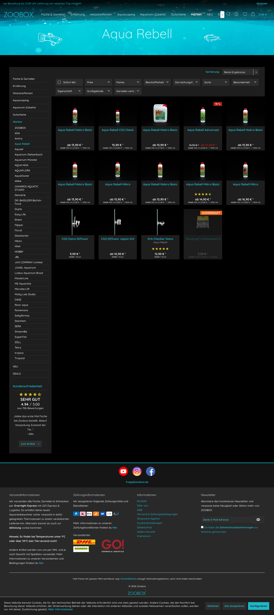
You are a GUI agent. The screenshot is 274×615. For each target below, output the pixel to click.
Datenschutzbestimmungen (237, 527)
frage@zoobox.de (137, 482)
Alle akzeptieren (234, 606)
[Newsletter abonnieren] (258, 519)
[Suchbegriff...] (229, 22)
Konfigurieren (258, 606)
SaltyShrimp (22, 315)
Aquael (19, 149)
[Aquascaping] (126, 14)
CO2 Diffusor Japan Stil (117, 239)
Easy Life (20, 214)
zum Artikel (30, 443)
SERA (18, 326)
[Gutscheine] (178, 14)
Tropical (20, 358)
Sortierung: (213, 71)
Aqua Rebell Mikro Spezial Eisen (117, 184)
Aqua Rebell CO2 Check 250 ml (118, 130)
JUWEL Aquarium (25, 267)
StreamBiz (21, 331)
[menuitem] (237, 14)
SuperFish (21, 337)
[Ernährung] (77, 14)
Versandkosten (128, 578)
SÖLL (18, 342)
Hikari (18, 241)
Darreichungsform (186, 82)
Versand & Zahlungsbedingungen (157, 514)
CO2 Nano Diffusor (75, 239)
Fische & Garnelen (24, 78)
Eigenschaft (65, 91)
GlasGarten (22, 235)
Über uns (142, 505)
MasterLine (21, 278)
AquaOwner (22, 175)
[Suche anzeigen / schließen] (228, 14)
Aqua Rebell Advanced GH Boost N (203, 130)
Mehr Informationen (60, 609)
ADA (17, 133)
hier (41, 563)
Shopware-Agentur (148, 518)
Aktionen (262, 3)
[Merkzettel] (245, 14)
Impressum (144, 536)
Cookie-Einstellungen (149, 523)
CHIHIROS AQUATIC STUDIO (26, 188)
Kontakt (142, 501)
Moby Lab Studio (25, 294)
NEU (15, 366)
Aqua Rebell (22, 143)
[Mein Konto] (237, 14)
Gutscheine (19, 114)
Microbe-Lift (22, 289)
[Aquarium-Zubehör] (153, 14)
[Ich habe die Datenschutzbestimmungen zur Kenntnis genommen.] (202, 527)
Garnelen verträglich (128, 91)
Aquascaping (21, 100)
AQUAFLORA (22, 170)
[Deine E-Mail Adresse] (226, 519)
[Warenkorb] (261, 14)
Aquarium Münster (26, 159)
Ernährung (19, 86)
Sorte (207, 82)
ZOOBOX (20, 128)
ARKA (18, 181)
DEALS (17, 373)
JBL (17, 257)
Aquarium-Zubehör (24, 107)
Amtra (18, 138)
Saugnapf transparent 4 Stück (203, 239)
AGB (139, 510)
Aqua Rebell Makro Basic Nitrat (245, 130)
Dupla (18, 209)
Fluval (18, 230)
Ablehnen (213, 606)
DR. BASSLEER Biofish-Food (28, 202)
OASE (18, 299)
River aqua (21, 305)
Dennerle (20, 195)
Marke (120, 82)
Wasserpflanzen (23, 93)
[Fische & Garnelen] (53, 14)
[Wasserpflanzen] (101, 14)
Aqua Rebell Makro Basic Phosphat (75, 184)
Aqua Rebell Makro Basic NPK (75, 130)
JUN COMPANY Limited (28, 262)
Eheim (18, 219)
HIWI (17, 246)
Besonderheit (242, 82)
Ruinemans (21, 310)
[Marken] (196, 14)
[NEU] (209, 14)
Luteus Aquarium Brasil (29, 273)
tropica (19, 353)
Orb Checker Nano (160, 239)
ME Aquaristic (23, 283)
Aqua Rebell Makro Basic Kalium (160, 184)
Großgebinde (95, 91)
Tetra (18, 347)
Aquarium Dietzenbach (28, 154)
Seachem (20, 321)
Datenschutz (144, 527)
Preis (90, 82)
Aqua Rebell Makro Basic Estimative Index (160, 130)
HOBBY (19, 251)
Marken (17, 121)
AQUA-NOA (21, 165)
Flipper (19, 225)
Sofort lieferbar (72, 82)
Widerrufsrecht (146, 531)
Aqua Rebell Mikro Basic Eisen (203, 184)
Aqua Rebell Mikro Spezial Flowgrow (245, 184)
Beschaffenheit (155, 82)
